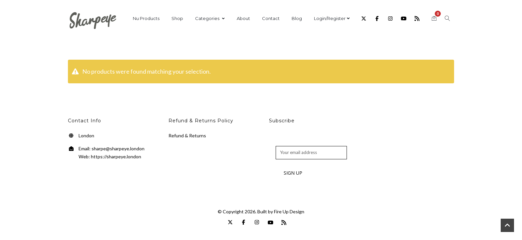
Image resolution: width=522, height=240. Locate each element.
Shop (177, 18)
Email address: (290, 142)
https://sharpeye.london (116, 156)
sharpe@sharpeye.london (118, 148)
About (243, 18)
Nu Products (146, 18)
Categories (210, 18)
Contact (271, 18)
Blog (297, 18)
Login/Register (332, 18)
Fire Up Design (289, 211)
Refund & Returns (187, 135)
